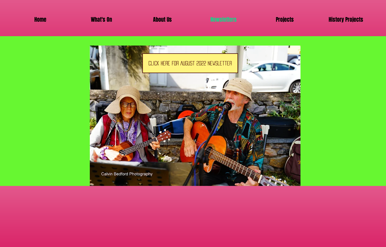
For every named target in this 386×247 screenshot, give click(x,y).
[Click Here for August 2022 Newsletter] (190, 63)
